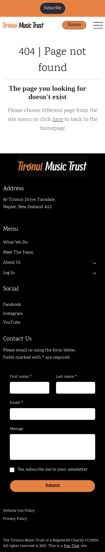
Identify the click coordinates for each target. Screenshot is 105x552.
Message (16, 429)
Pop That (72, 546)
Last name (66, 377)
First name (21, 377)
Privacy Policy (15, 519)
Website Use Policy (19, 511)
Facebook (12, 305)
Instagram (13, 314)
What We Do (15, 242)
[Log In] (95, 273)
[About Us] (95, 263)
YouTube (11, 323)
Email (16, 403)
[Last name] (74, 387)
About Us (11, 263)
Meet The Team (18, 252)
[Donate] (74, 25)
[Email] (51, 414)
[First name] (27, 387)
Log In (9, 273)
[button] (52, 8)
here (57, 120)
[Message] (52, 447)
